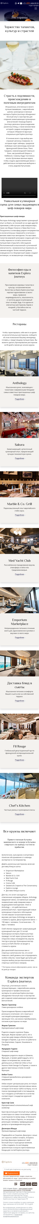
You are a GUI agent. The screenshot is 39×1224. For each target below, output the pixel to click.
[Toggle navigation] (36, 8)
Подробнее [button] (19, 399)
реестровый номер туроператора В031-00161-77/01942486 (17, 1189)
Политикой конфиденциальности (12, 1215)
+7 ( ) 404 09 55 (31, 3)
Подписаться (11, 1173)
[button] (3, 363)
